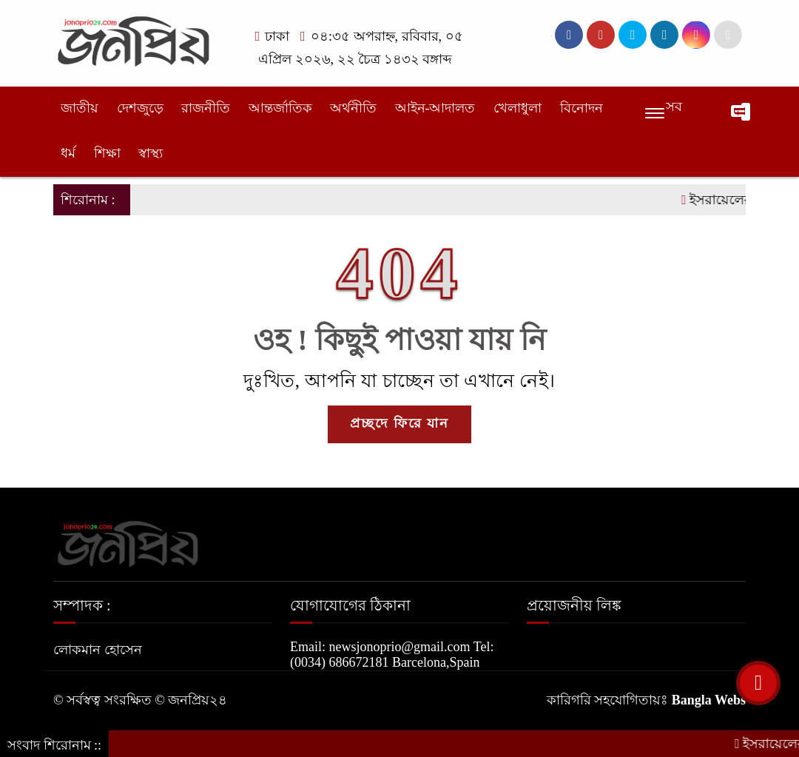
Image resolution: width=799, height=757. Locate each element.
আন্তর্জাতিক (280, 108)
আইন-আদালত (435, 108)
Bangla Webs (709, 700)
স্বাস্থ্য (150, 153)
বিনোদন (581, 108)
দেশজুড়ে (140, 108)
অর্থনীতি (353, 108)
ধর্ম (68, 153)
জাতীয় (79, 108)
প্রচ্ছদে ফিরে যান (399, 423)
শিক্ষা (107, 153)
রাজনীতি (205, 108)
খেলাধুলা (517, 108)
